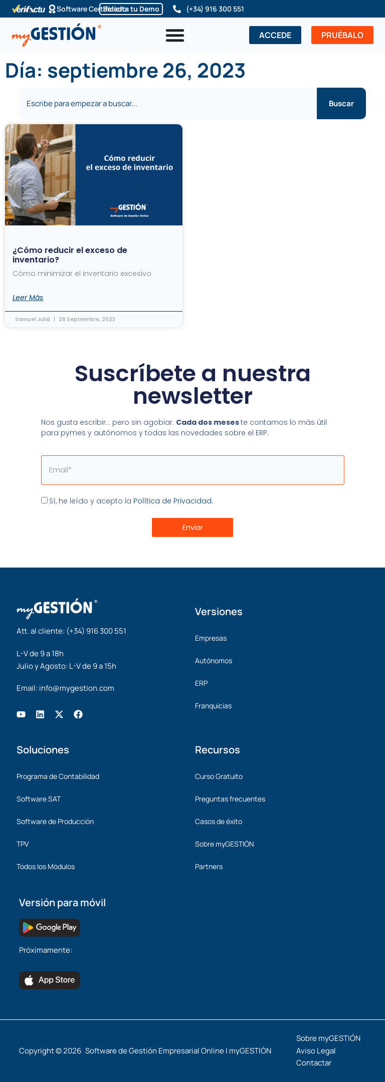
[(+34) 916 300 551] (177, 9)
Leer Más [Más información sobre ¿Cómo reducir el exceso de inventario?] (28, 297)
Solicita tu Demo (131, 9)
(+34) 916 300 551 (215, 9)
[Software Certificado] (52, 9)
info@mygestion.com (76, 688)
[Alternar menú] (175, 35)
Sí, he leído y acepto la (131, 501)
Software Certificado (92, 9)
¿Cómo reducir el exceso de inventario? (70, 254)
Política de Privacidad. (173, 501)
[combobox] (167, 103)
